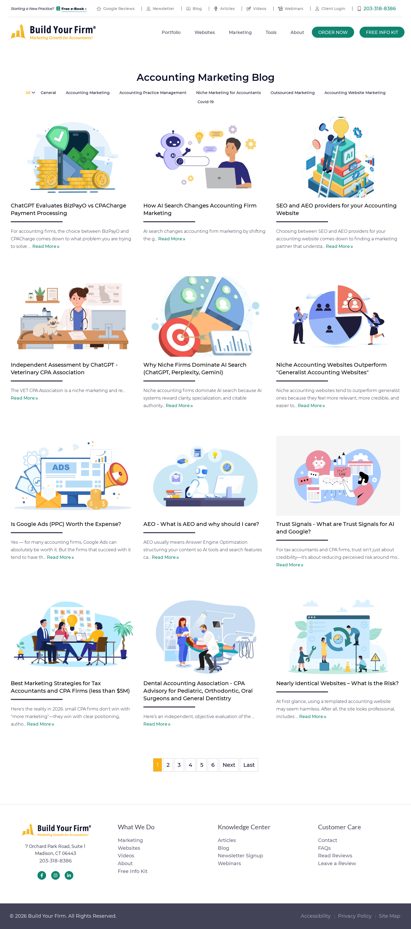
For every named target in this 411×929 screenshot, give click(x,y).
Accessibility (316, 916)
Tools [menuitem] (271, 32)
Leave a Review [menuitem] (337, 863)
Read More (44, 246)
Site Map (389, 916)
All (28, 92)
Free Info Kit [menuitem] (382, 32)
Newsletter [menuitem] (163, 8)
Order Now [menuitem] (333, 32)
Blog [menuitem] (197, 8)
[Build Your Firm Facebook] (41, 875)
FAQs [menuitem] (324, 848)
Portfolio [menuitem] (171, 32)
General (48, 92)
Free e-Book (72, 8)
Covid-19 (206, 101)
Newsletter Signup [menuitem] (240, 856)
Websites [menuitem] (205, 32)
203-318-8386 (55, 861)
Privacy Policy (355, 916)
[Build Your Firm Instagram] (55, 875)
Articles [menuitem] (227, 8)
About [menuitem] (297, 32)
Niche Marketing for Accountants (228, 92)
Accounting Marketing (88, 92)
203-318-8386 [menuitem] (380, 9)
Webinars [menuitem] (294, 8)
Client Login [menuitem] (333, 8)
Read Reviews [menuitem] (335, 856)
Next (229, 765)
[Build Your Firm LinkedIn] (69, 875)
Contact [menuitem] (327, 840)
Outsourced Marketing (293, 92)
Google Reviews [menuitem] (118, 8)
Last (249, 765)
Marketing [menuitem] (240, 32)
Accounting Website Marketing (355, 92)
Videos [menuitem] (259, 8)
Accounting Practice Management (152, 92)
